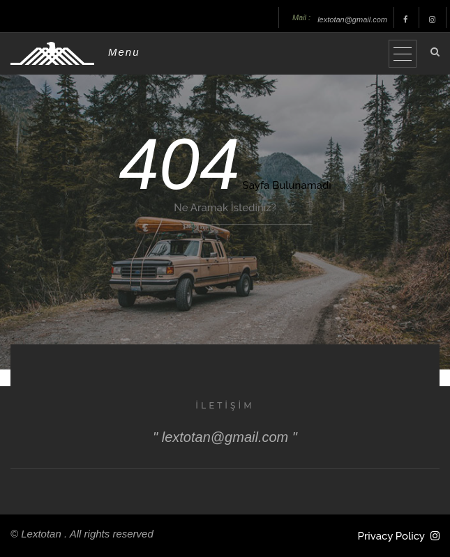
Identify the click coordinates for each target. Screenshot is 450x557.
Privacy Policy (391, 536)
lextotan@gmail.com (352, 19)
